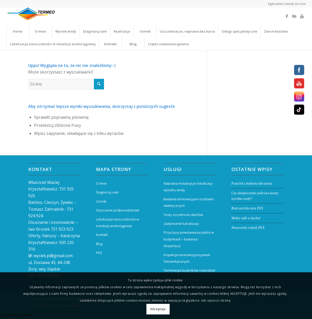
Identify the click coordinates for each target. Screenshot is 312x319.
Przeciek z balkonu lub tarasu (251, 183)
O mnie (101, 183)
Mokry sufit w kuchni (245, 218)
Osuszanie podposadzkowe (117, 210)
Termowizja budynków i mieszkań (189, 270)
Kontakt (102, 234)
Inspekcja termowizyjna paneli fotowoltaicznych (187, 258)
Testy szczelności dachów (183, 214)
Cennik (101, 201)
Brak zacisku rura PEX (247, 208)
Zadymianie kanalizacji (181, 223)
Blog (99, 243)
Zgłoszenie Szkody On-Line (287, 4)
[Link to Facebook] (287, 16)
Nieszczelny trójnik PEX (248, 228)
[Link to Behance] (294, 16)
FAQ (99, 252)
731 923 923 (62, 229)
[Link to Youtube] (302, 16)
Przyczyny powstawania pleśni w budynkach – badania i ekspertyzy (189, 239)
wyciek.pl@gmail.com (53, 255)
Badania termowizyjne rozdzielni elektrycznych (189, 202)
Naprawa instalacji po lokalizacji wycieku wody (188, 186)
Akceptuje (158, 309)
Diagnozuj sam (107, 192)
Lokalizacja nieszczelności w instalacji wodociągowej (117, 222)
